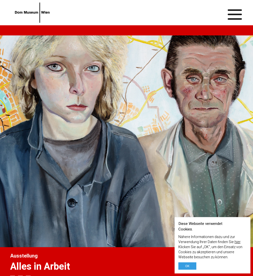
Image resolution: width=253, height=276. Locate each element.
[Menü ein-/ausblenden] (235, 13)
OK (187, 266)
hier (237, 242)
